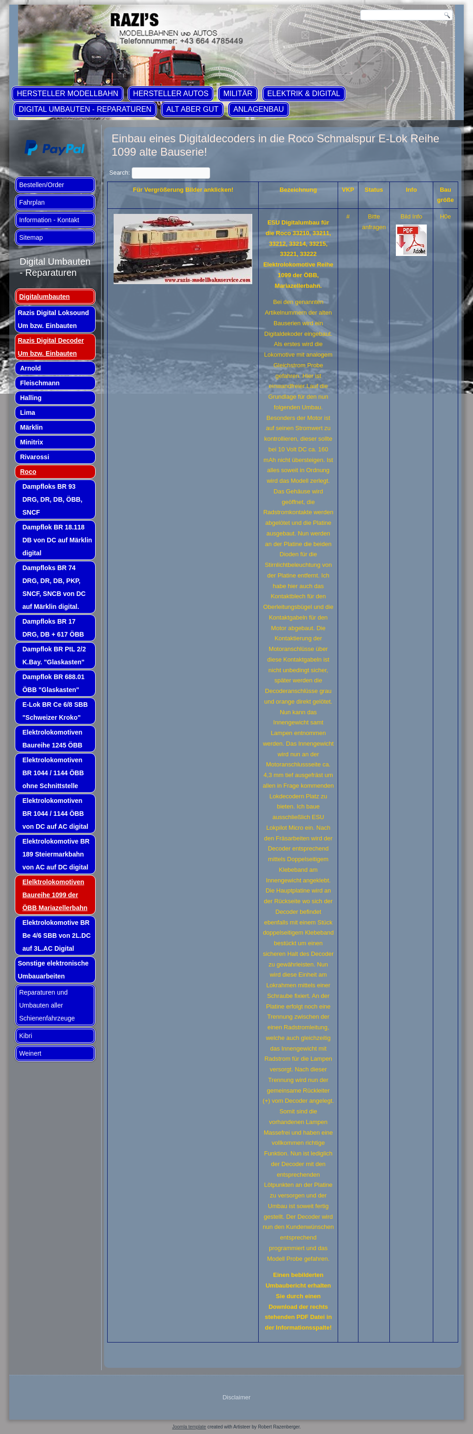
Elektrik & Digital (303, 93)
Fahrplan (31, 202)
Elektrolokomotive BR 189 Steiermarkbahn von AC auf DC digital (55, 854)
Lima (27, 412)
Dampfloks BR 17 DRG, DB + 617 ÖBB (53, 628)
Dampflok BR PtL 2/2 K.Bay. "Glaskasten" (53, 655)
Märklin (31, 427)
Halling (31, 397)
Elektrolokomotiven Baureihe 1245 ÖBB (52, 739)
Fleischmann (40, 383)
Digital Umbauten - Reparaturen (84, 109)
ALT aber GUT (192, 109)
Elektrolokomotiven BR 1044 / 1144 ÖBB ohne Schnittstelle (53, 773)
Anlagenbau (258, 109)
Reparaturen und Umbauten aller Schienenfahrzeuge (47, 1005)
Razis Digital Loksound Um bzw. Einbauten (53, 319)
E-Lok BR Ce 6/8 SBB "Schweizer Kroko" (55, 711)
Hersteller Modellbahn (67, 93)
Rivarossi (34, 457)
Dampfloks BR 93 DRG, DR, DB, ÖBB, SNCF (52, 499)
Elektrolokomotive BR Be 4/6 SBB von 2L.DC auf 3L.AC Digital (56, 935)
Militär (237, 93)
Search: (159, 172)
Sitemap (30, 237)
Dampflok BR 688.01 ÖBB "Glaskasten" (53, 683)
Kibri (25, 1035)
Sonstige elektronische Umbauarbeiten (53, 970)
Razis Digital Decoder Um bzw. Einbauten (51, 347)
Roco (28, 471)
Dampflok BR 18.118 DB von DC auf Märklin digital (57, 540)
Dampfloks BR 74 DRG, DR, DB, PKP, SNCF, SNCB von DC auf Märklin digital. (53, 587)
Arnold (30, 368)
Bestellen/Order (41, 184)
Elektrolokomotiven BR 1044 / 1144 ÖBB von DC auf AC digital (55, 813)
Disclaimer (237, 1397)
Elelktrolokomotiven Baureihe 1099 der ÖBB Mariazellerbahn (54, 894)
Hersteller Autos (170, 93)
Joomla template (189, 1426)
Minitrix (31, 442)
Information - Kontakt (49, 220)
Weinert (30, 1053)
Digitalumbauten (44, 296)
